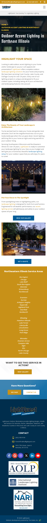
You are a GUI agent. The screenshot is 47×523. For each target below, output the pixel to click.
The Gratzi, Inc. (34, 520)
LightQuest (16, 69)
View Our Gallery (23, 218)
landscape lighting (8, 204)
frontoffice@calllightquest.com (14, 2)
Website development (13, 520)
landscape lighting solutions (12, 72)
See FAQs (14, 392)
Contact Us (31, 392)
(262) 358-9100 (33, 2)
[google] (44, 2)
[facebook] (40, 2)
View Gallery (23, 371)
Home (3, 24)
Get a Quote (23, 261)
